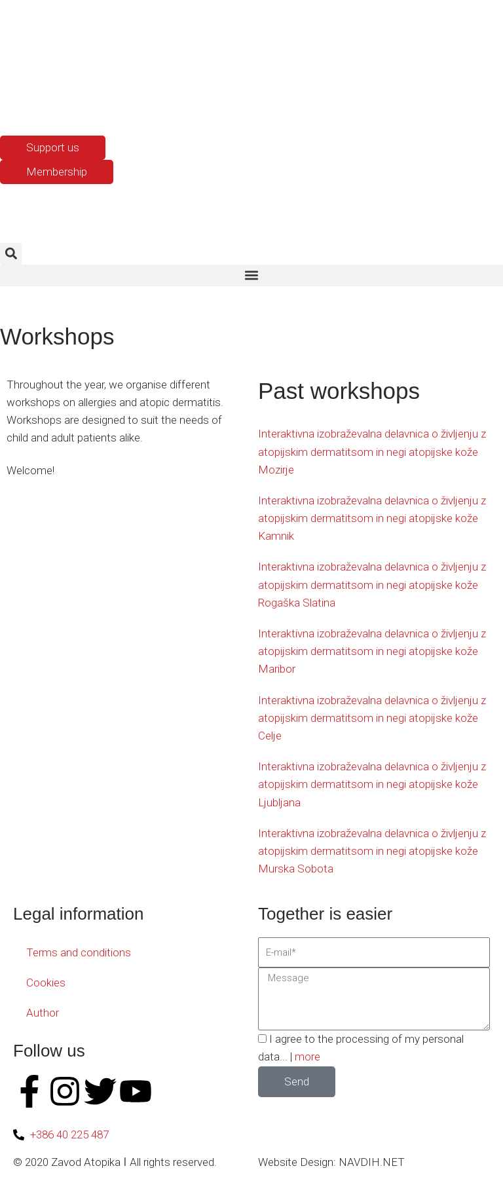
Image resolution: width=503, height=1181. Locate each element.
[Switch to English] (42, 103)
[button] (11, 254)
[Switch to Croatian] (67, 103)
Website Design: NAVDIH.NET (331, 1162)
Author (42, 1012)
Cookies (45, 982)
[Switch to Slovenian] (17, 103)
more (307, 1056)
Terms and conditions (78, 952)
